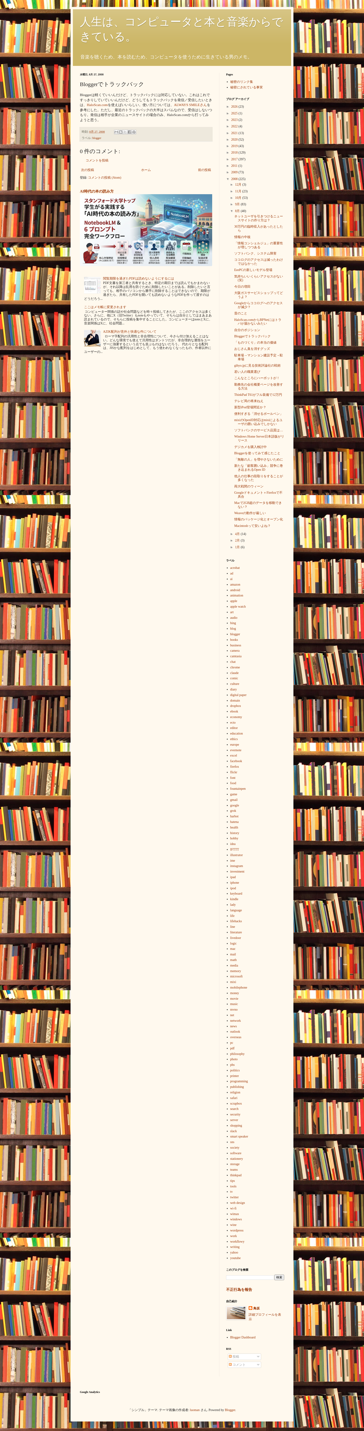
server (234, 1120)
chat (233, 662)
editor (234, 728)
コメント (237, 1365)
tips (232, 1181)
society (235, 1147)
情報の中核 (242, 237)
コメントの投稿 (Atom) (104, 177)
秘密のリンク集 (241, 82)
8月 (238, 211)
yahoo (234, 1252)
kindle (234, 899)
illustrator (236, 855)
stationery (236, 1158)
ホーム (146, 170)
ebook (234, 711)
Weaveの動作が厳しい (250, 513)
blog (233, 628)
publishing (237, 1087)
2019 (235, 146)
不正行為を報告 (239, 1289)
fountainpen (238, 788)
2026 (235, 106)
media (234, 965)
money (234, 993)
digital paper (238, 695)
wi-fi (233, 1208)
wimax (234, 1214)
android (235, 590)
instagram (236, 866)
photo (234, 1059)
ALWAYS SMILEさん (190, 105)
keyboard (236, 893)
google (234, 805)
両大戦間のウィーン (248, 486)
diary (233, 689)
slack (233, 1131)
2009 (235, 172)
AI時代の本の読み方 (97, 191)
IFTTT (234, 849)
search (234, 1109)
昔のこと (240, 313)
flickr (233, 772)
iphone (234, 882)
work (233, 1236)
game (233, 794)
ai (231, 579)
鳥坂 (256, 1308)
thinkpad (236, 1175)
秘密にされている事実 (246, 87)
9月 (238, 204)
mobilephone (238, 987)
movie (234, 998)
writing (235, 1247)
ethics (234, 739)
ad (231, 573)
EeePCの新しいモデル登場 (253, 270)
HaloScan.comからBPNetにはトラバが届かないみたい (257, 322)
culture (234, 684)
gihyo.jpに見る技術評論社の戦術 (257, 365)
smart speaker (239, 1136)
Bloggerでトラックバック (252, 336)
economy (236, 717)
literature (236, 932)
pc (231, 1042)
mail (233, 954)
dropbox (235, 706)
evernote (235, 750)
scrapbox (236, 1103)
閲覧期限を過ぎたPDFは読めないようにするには (138, 278)
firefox (234, 766)
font (233, 778)
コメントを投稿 (97, 160)
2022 (235, 126)
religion (235, 1092)
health (234, 827)
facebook (236, 761)
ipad (233, 877)
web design (237, 1203)
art (232, 612)
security (235, 1114)
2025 (235, 113)
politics (235, 1070)
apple (233, 601)
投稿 (234, 1356)
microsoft (236, 976)
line (232, 926)
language (236, 910)
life (232, 916)
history (234, 833)
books (234, 639)
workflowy (237, 1241)
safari (233, 1098)
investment (237, 871)
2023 (235, 120)
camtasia (236, 656)
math (233, 960)
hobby (234, 838)
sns (232, 1142)
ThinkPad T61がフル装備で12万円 (258, 394)
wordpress (237, 1230)
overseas (235, 1037)
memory (235, 971)
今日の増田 (242, 286)
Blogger (230, 1410)
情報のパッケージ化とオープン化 (258, 519)
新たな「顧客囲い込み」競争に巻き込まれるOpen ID (258, 467)
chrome (235, 667)
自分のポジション (247, 330)
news (233, 1026)
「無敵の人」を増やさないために (258, 459)
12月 (238, 184)
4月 (238, 534)
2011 (234, 166)
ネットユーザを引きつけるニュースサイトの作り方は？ (258, 218)
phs (232, 1065)
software (235, 1153)
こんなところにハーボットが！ (257, 378)
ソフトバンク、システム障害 (255, 253)
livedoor (235, 938)
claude (234, 673)
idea (233, 844)
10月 (238, 198)
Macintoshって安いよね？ (252, 526)
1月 (238, 547)
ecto (233, 722)
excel (233, 755)
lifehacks (236, 921)
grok (233, 810)
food (233, 783)
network (235, 1020)
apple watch (238, 606)
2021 (235, 133)
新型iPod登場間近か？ (250, 407)
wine (233, 1225)
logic (233, 943)
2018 (235, 152)
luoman (195, 1410)
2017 (235, 159)
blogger (96, 138)
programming (239, 1081)
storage (235, 1164)
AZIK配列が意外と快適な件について (129, 331)
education (236, 733)
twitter (234, 1197)
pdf (232, 1048)
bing (233, 623)
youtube (235, 1258)
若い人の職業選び (247, 372)
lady (233, 904)
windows (236, 1219)
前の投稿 (204, 170)
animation (236, 595)
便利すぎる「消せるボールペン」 (258, 414)
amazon (235, 584)
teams (234, 1169)
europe (234, 744)
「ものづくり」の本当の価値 (255, 342)
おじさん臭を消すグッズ (252, 349)
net (232, 1015)
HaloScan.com (97, 105)
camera (235, 650)
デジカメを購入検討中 (250, 447)
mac (233, 949)
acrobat (235, 568)
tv (231, 1191)
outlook (235, 1031)
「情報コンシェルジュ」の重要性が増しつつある (258, 245)
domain (235, 700)
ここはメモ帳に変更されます (105, 307)
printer (234, 1076)
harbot (234, 816)
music (234, 1004)
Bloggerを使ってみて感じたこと (257, 453)
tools (233, 1186)
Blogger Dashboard (243, 1337)
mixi (233, 982)
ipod (233, 888)
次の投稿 (87, 170)
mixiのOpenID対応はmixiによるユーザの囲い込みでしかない (258, 422)
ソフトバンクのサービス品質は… (258, 430)
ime (232, 860)
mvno (234, 1009)
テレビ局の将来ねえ (248, 401)
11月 (238, 191)
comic (234, 678)
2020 (235, 139)
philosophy (237, 1054)
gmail (234, 800)
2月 (238, 540)
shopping (236, 1125)
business (235, 645)
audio (233, 617)
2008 (235, 179)
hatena (234, 822)
